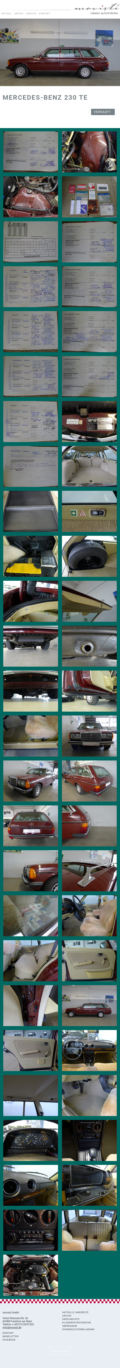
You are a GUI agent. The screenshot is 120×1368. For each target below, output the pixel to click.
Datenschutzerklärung (78, 1329)
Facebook (9, 1339)
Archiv (19, 13)
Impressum (69, 1326)
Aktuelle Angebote (75, 1312)
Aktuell (6, 13)
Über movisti (71, 1319)
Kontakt (44, 13)
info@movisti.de (12, 1327)
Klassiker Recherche (76, 1322)
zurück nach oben (60, 1351)
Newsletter (11, 1336)
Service (31, 13)
